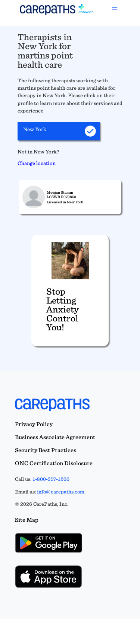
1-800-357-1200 (50, 479)
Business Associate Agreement (55, 437)
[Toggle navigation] (114, 9)
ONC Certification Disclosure (54, 463)
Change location (37, 163)
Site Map (26, 519)
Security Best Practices (45, 450)
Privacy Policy (34, 424)
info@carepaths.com (60, 492)
